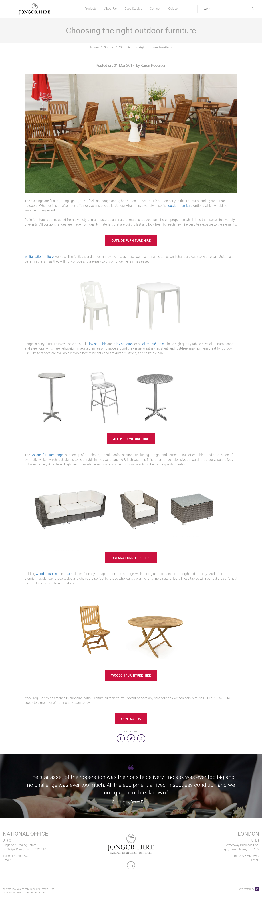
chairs (68, 574)
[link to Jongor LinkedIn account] (131, 866)
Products (90, 8)
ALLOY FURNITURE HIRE (131, 439)
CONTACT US (131, 719)
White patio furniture (40, 256)
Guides (173, 8)
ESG (52, 889)
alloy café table (153, 344)
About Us (110, 8)
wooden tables (46, 574)
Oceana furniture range (47, 455)
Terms (45, 889)
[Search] (226, 9)
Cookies (35, 889)
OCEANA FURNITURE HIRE (131, 558)
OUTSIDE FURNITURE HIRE (131, 240)
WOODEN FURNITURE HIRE (131, 675)
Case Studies (133, 8)
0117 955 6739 (18, 855)
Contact (155, 8)
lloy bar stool (124, 344)
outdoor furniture (180, 205)
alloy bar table (96, 344)
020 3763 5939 (249, 855)
